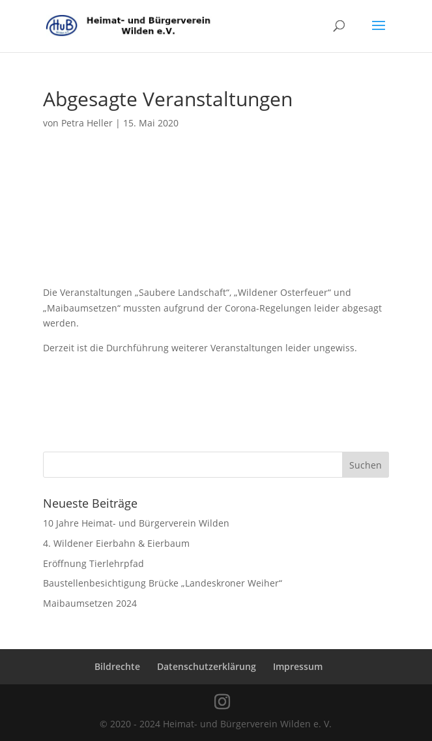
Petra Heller (87, 123)
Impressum (298, 666)
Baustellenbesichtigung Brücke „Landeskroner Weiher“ (162, 583)
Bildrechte (117, 666)
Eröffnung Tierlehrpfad (93, 563)
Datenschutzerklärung (206, 666)
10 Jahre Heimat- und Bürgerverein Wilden (136, 523)
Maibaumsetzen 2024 (90, 603)
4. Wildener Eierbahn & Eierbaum (116, 543)
